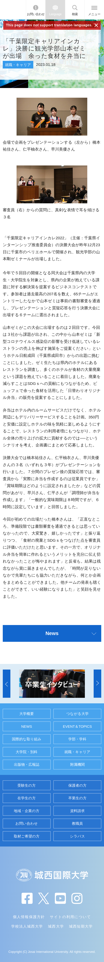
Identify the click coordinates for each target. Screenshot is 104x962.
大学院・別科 (26, 752)
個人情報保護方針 (29, 917)
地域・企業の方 (26, 811)
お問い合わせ (36, 14)
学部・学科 (77, 739)
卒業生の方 (77, 798)
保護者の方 (77, 785)
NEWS (26, 726)
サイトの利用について (70, 917)
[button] (6, 683)
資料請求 (77, 811)
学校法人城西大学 (27, 926)
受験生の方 (26, 785)
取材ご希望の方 (26, 836)
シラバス (77, 836)
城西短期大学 (81, 926)
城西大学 (56, 926)
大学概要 (26, 714)
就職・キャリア (77, 752)
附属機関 (77, 764)
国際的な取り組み (26, 739)
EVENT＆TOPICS (77, 726)
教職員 (77, 823)
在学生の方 (26, 798)
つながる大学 (77, 714)
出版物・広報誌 (26, 764)
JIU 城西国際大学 (13, 10)
